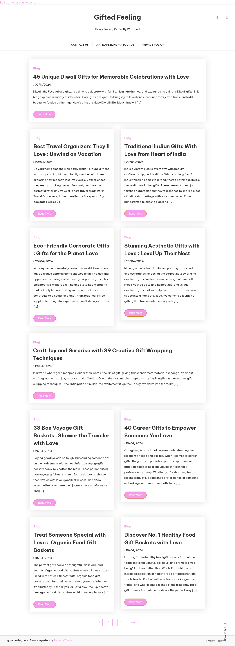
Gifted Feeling (117, 17)
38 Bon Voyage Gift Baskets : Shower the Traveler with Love (71, 435)
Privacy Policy (153, 44)
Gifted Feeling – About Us (115, 44)
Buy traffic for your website (18, 2)
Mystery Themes (64, 640)
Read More (44, 114)
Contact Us (79, 44)
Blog (36, 68)
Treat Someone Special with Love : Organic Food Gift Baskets (69, 542)
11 (121, 622)
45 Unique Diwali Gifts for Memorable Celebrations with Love (111, 76)
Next (133, 622)
